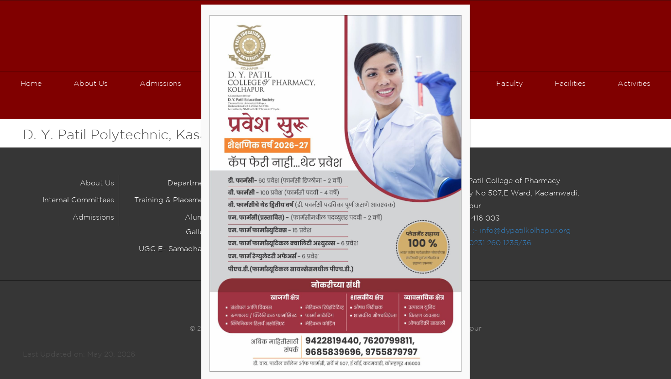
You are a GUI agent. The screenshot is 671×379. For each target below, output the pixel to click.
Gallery (198, 232)
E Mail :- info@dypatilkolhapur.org (510, 230)
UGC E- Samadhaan (174, 249)
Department (189, 183)
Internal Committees (78, 200)
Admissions (93, 217)
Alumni (197, 217)
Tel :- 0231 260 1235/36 (490, 243)
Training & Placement (172, 200)
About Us (97, 183)
